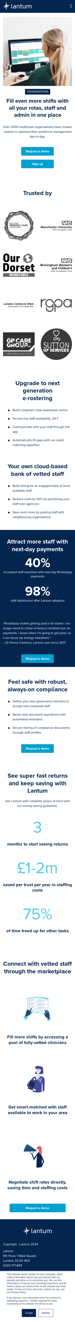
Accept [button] (29, 1313)
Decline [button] (46, 1313)
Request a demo (37, 151)
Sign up (37, 164)
